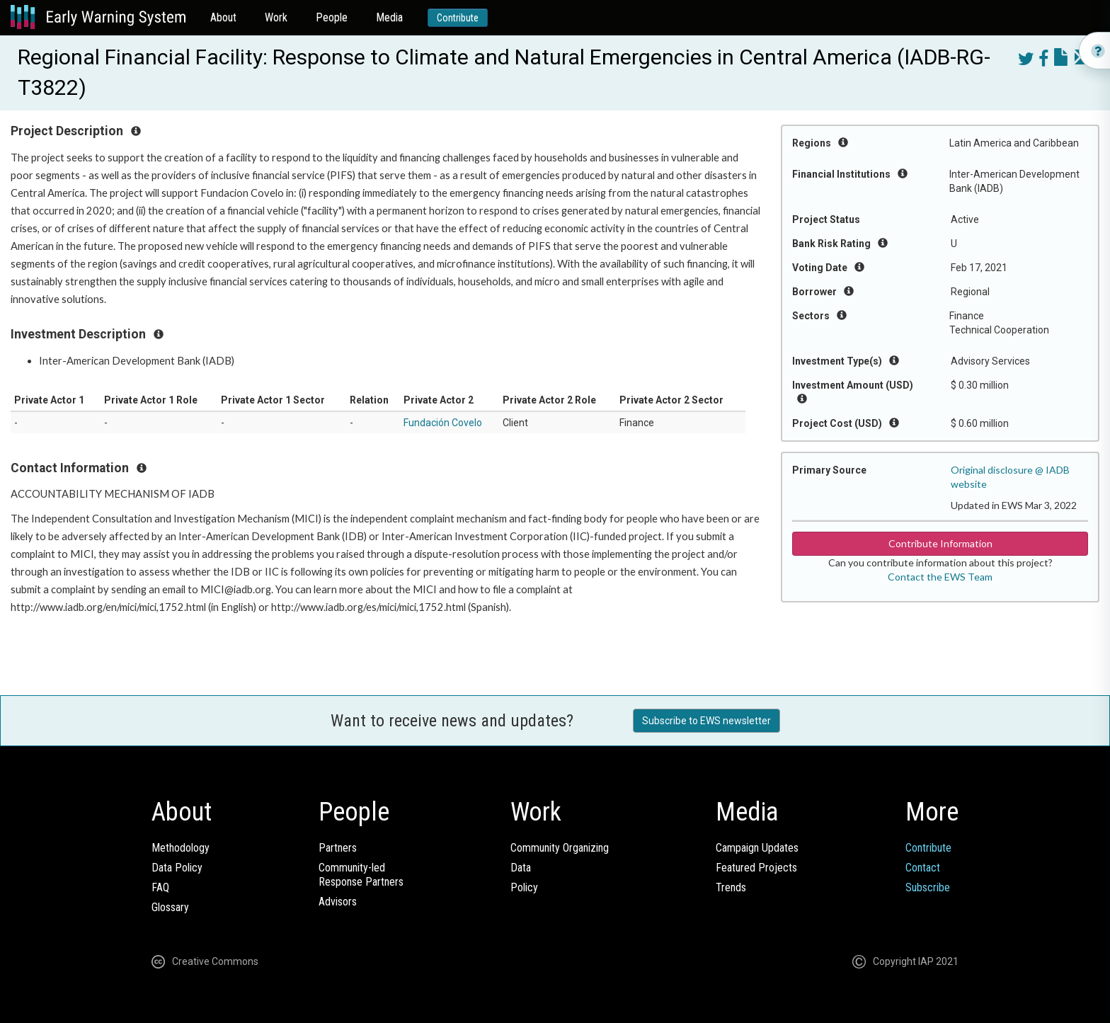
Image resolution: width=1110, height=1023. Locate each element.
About (223, 17)
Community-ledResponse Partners (361, 874)
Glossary (170, 907)
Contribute (458, 17)
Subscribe (927, 887)
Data (520, 867)
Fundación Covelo (443, 422)
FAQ (160, 887)
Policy (524, 887)
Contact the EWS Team (940, 577)
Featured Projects (756, 867)
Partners (338, 848)
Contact (922, 867)
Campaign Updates (757, 848)
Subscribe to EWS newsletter (706, 720)
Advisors (338, 901)
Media (389, 17)
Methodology (180, 848)
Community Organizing (559, 848)
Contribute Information (940, 543)
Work (276, 17)
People (332, 17)
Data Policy (176, 867)
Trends (731, 887)
